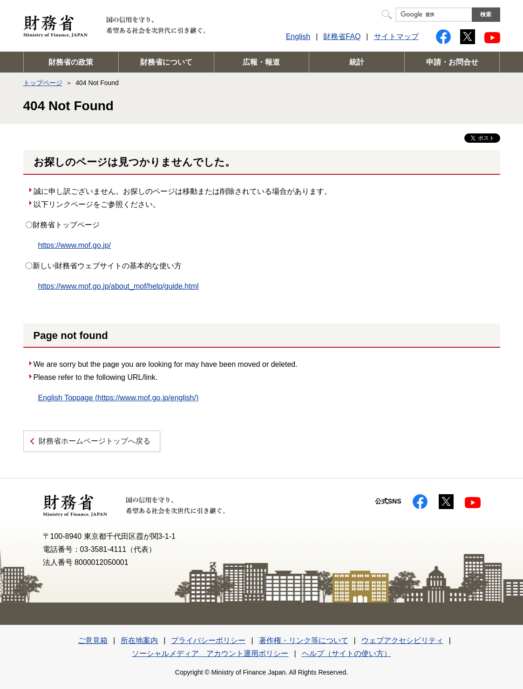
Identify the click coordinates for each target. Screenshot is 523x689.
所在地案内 (139, 640)
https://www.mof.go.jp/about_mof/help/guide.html (118, 286)
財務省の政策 (70, 62)
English (298, 36)
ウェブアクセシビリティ (402, 640)
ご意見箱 (93, 640)
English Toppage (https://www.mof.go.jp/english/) (118, 398)
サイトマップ (396, 36)
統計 (356, 62)
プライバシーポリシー (208, 640)
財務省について (166, 62)
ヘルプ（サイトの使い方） (346, 653)
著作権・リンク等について (303, 640)
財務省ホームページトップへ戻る (94, 441)
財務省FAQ (341, 36)
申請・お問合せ (452, 62)
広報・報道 (261, 62)
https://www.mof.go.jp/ (74, 245)
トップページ (42, 82)
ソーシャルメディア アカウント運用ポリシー (210, 653)
